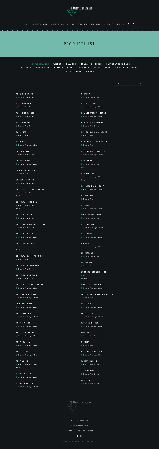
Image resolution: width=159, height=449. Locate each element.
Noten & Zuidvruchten (35, 67)
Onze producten (59, 24)
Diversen (84, 67)
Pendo (94, 441)
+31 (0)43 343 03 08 (79, 420)
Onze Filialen (40, 24)
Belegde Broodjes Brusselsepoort (116, 67)
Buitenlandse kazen (119, 64)
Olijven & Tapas (64, 67)
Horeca (120, 24)
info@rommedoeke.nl (79, 425)
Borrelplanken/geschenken (86, 24)
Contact (108, 24)
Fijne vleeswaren (38, 64)
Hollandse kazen (91, 64)
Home (27, 24)
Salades (71, 64)
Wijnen (57, 64)
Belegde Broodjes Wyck (79, 71)
